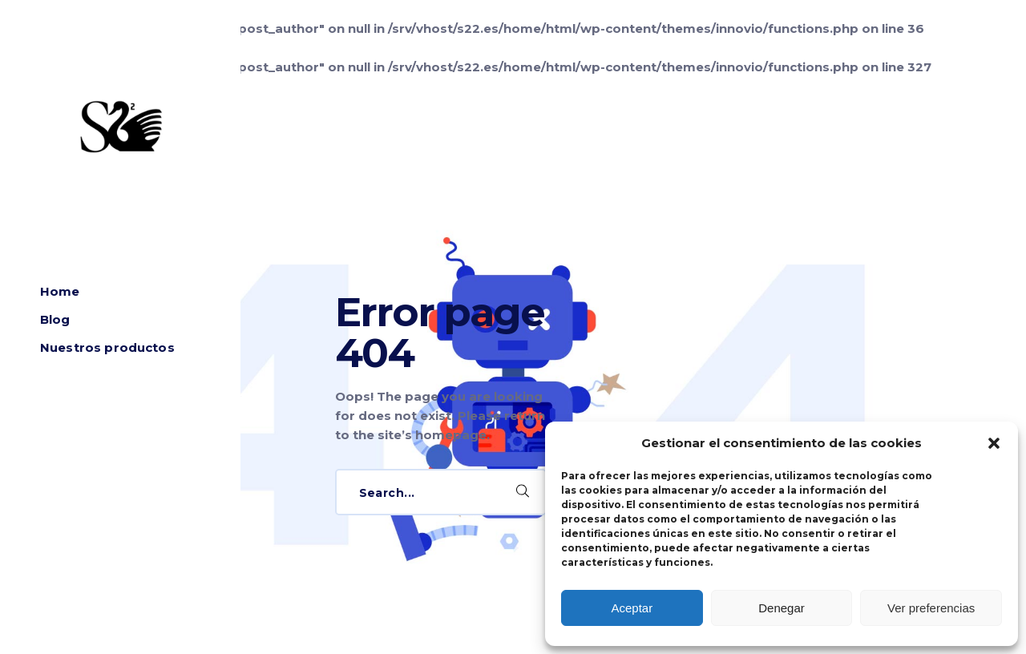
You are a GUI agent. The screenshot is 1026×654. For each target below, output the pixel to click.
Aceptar (631, 608)
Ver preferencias (931, 608)
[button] (994, 443)
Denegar (781, 608)
